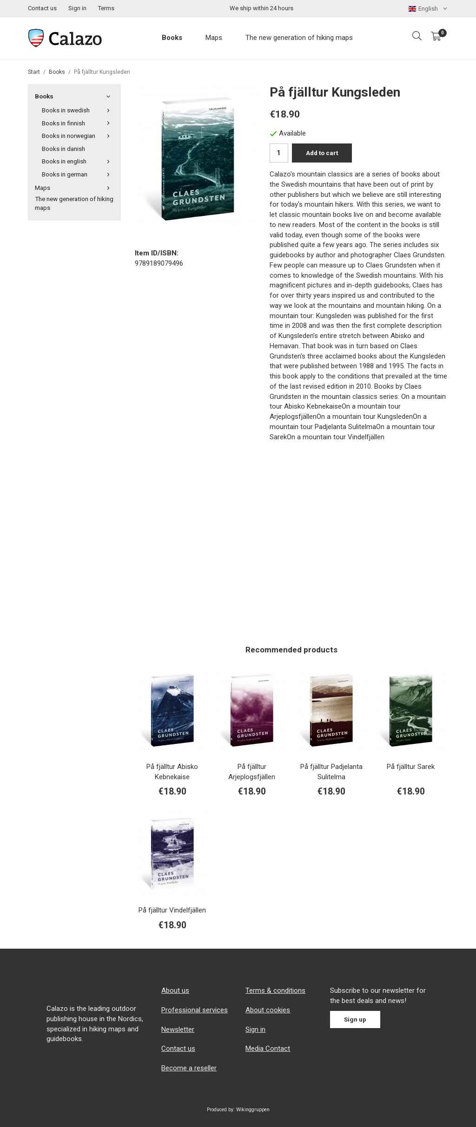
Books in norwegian (78, 135)
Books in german (78, 174)
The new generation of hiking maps (299, 37)
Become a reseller (189, 1068)
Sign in (77, 8)
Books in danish (63, 148)
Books (172, 37)
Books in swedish (78, 110)
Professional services (194, 1010)
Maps (213, 37)
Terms (106, 8)
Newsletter (177, 1029)
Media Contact (267, 1048)
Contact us (42, 8)
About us (175, 990)
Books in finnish (78, 123)
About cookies (267, 1010)
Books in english (78, 161)
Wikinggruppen (253, 1110)
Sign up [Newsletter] (355, 1019)
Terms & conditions (275, 990)
